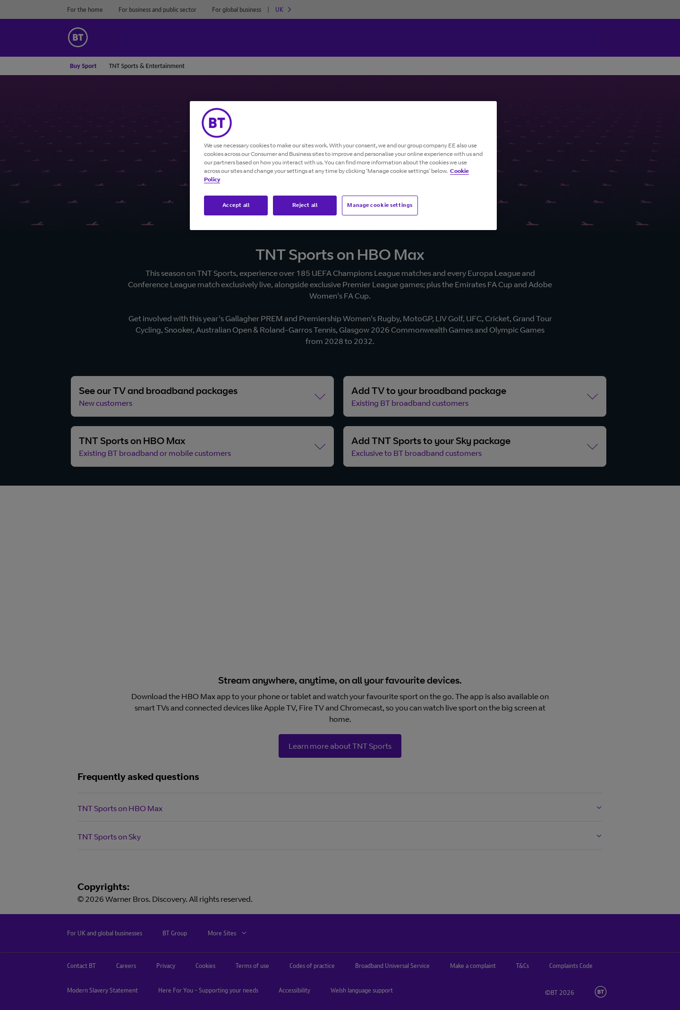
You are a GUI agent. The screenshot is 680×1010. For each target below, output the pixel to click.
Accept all (236, 205)
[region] (343, 165)
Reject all (305, 205)
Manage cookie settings (380, 205)
